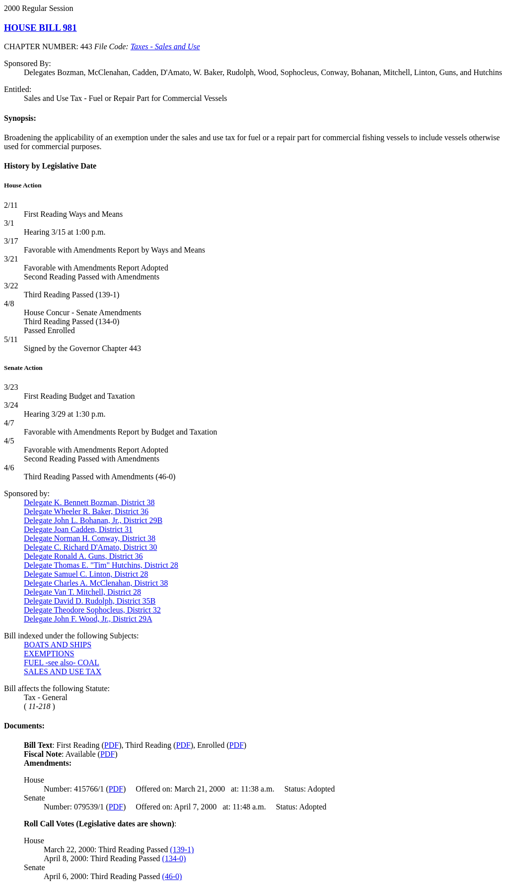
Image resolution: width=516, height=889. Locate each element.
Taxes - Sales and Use (165, 46)
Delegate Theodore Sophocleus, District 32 (92, 610)
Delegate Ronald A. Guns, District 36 (83, 556)
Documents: (24, 725)
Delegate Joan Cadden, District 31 (78, 529)
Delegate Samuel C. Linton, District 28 (86, 574)
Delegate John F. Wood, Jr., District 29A (88, 619)
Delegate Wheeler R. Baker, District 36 (86, 511)
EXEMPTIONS (49, 653)
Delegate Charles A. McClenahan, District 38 (96, 583)
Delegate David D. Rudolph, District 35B (89, 601)
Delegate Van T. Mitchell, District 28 (82, 592)
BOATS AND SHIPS (57, 644)
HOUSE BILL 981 (40, 27)
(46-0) (172, 876)
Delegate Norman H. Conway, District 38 (89, 538)
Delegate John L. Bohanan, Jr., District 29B (93, 520)
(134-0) (174, 858)
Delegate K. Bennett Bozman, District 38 (89, 502)
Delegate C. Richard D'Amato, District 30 (90, 547)
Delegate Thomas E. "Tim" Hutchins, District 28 (101, 565)
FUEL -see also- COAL (61, 662)
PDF (111, 745)
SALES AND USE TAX (62, 671)
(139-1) (182, 849)
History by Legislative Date (50, 166)
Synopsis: (20, 118)
